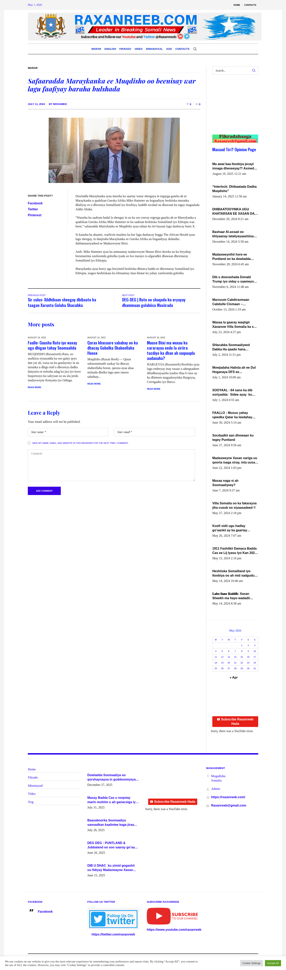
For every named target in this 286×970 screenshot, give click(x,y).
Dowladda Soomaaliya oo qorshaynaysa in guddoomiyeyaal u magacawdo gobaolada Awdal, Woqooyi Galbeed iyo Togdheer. (112, 777)
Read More (34, 387)
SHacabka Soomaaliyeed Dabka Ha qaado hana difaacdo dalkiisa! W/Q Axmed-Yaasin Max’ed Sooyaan (231, 347)
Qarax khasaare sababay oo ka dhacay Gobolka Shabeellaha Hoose (112, 347)
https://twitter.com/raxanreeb (113, 934)
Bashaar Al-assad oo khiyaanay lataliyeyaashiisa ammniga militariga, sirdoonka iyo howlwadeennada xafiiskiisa (233, 234)
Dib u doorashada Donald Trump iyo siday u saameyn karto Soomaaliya (233, 279)
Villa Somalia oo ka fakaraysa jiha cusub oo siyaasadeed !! (234, 505)
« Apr (234, 677)
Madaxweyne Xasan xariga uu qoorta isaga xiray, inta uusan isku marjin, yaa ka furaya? (234, 460)
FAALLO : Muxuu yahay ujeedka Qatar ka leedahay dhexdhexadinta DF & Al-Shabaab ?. (232, 415)
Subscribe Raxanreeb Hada (235, 721)
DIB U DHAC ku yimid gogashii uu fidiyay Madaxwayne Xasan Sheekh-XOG (111, 868)
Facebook (35, 203)
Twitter (33, 209)
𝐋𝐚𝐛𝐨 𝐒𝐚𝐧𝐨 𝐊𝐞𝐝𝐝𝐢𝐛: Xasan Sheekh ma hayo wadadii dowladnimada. (231, 596)
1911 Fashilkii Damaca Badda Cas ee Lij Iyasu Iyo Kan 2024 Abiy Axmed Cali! (234, 551)
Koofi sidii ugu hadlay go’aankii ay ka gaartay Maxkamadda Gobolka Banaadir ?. (229, 528)
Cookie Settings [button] (252, 963)
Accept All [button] (273, 963)
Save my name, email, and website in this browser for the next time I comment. (80, 443)
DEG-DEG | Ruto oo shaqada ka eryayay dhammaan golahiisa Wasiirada (154, 302)
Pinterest (34, 215)
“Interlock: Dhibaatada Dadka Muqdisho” (234, 189)
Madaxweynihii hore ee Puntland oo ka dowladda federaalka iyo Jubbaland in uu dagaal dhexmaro (233, 257)
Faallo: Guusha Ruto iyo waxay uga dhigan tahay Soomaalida (52, 345)
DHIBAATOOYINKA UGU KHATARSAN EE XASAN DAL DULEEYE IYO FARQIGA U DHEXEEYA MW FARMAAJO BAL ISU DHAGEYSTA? (234, 212)
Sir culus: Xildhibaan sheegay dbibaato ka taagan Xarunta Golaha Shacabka (62, 302)
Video (32, 793)
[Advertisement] (233, 108)
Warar (33, 67)
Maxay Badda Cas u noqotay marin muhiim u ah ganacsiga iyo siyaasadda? (112, 800)
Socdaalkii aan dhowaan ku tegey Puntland (233, 437)
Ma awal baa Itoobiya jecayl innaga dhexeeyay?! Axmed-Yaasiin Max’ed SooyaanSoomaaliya (233, 166)
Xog (31, 802)
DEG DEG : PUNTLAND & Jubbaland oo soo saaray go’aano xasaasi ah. (113, 845)
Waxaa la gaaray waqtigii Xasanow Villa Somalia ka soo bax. (234, 325)
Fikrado (33, 777)
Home (32, 769)
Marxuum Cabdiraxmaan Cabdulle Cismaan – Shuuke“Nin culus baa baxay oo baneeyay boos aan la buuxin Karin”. (234, 302)
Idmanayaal (35, 785)
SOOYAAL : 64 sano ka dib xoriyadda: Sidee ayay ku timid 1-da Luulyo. (232, 392)
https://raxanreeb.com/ (228, 797)
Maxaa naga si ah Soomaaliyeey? (225, 483)
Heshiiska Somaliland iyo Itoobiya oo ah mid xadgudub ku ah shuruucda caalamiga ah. (234, 573)
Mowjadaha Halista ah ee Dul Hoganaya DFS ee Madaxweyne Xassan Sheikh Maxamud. (234, 370)
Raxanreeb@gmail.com (228, 805)
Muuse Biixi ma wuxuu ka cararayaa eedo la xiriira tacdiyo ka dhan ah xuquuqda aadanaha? (171, 350)
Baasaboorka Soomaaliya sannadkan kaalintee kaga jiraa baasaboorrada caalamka (110, 823)
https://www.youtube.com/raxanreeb (174, 929)
